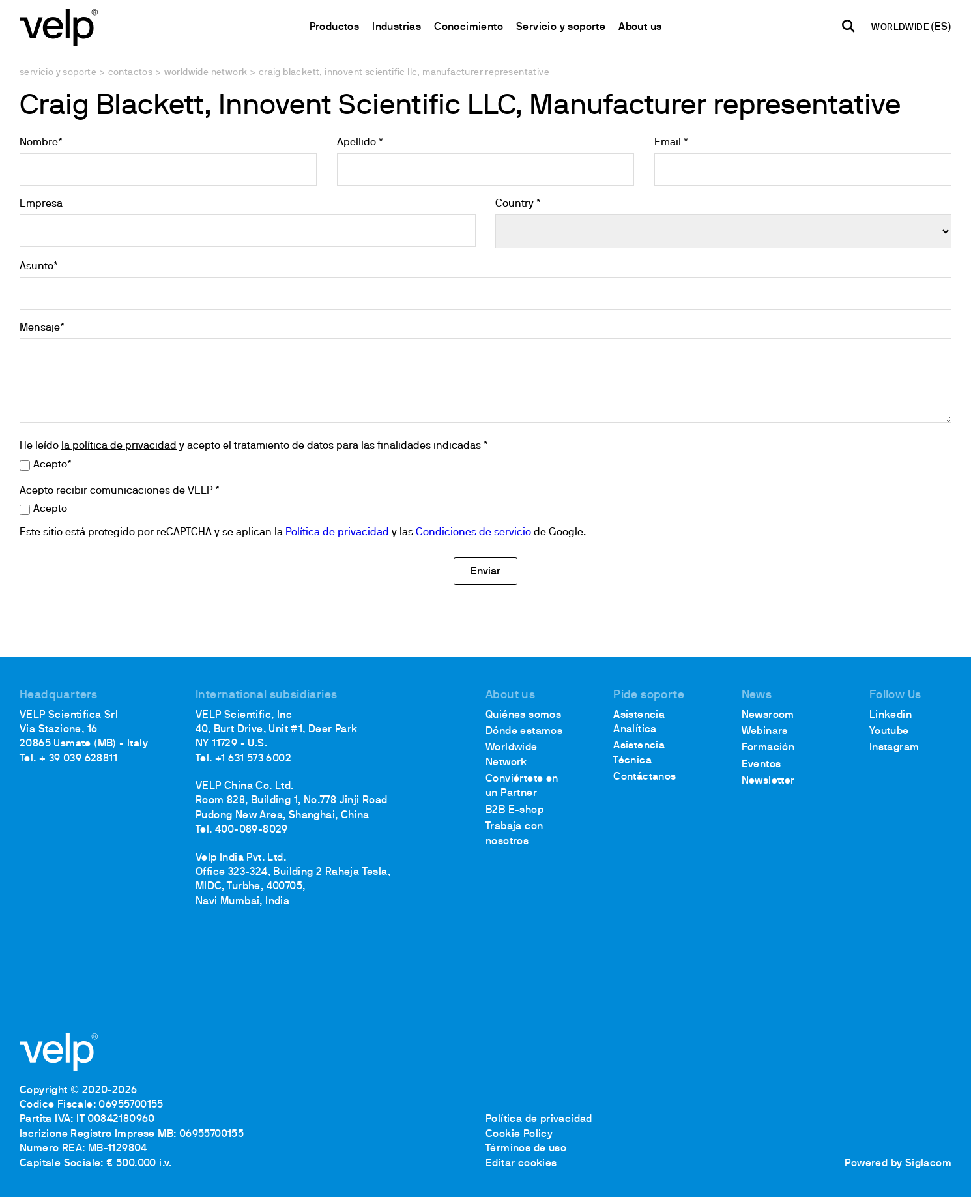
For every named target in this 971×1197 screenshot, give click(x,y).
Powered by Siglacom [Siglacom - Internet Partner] (898, 1163)
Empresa (41, 204)
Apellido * (360, 142)
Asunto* (39, 266)
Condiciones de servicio (473, 532)
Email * (671, 142)
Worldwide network (206, 72)
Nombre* (41, 142)
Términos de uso (526, 1148)
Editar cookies (521, 1163)
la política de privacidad (119, 446)
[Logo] (59, 26)
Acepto (50, 509)
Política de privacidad (337, 532)
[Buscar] (848, 26)
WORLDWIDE (901, 27)
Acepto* (52, 464)
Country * (518, 204)
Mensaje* (42, 327)
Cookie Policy (519, 1134)
